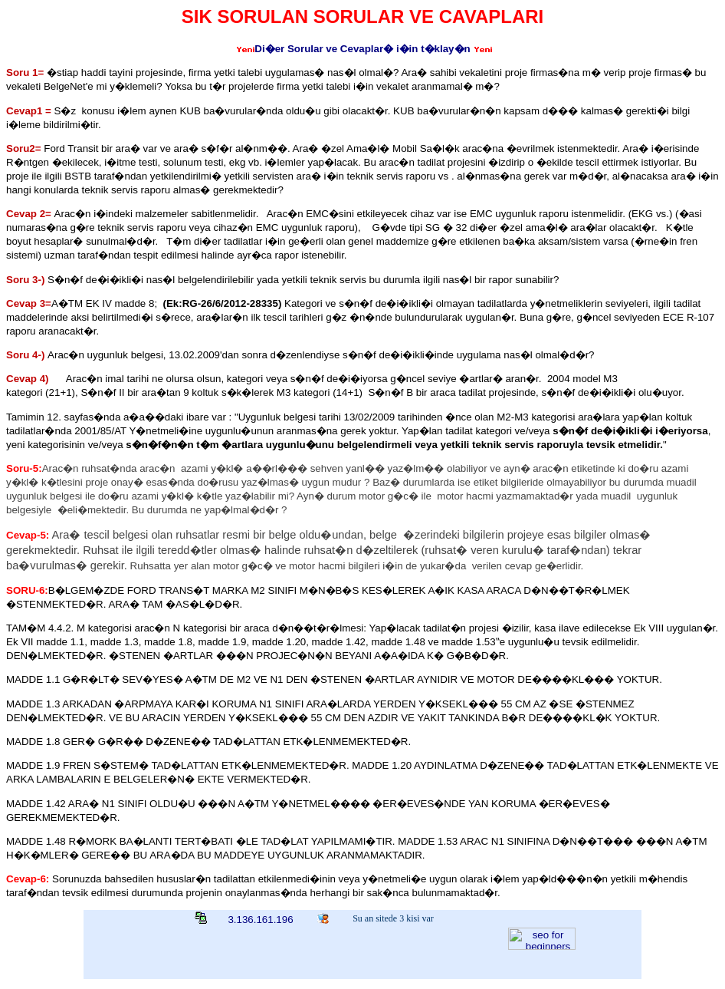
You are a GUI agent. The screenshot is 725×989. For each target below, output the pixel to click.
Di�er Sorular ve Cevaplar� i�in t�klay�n (362, 48)
